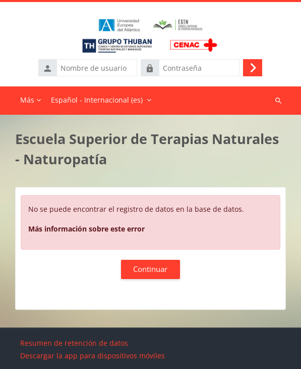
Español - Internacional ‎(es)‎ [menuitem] (97, 100)
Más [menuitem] (27, 100)
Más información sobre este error (86, 229)
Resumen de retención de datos (74, 343)
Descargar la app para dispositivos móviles (92, 355)
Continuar (150, 269)
